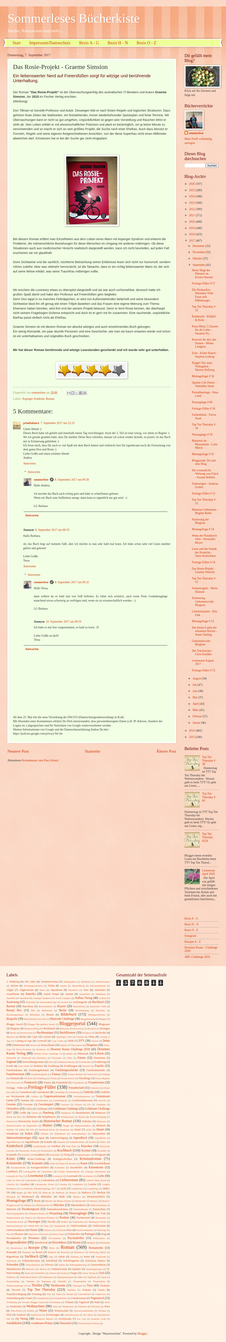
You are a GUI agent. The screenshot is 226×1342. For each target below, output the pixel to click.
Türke (58, 1294)
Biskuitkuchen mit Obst (35, 1019)
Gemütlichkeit (41, 1100)
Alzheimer (99, 989)
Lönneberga (92, 1188)
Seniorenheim (98, 1264)
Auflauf (102, 998)
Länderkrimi (77, 1188)
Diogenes (91, 1045)
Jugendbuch (80, 1137)
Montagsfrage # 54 (203, 529)
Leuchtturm (87, 1176)
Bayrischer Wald (98, 1006)
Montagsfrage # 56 (203, 376)
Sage (51, 1256)
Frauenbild (61, 1082)
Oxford (59, 1230)
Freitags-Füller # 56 (203, 408)
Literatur (63, 1184)
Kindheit (56, 1146)
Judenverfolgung (59, 1137)
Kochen (86, 1150)
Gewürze (65, 1104)
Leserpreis (58, 1176)
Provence (33, 1238)
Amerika (30, 993)
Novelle (51, 1221)
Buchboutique (45, 1032)
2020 (192, 221)
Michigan (10, 1196)
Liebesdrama (48, 1180)
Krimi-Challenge (36, 1158)
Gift (89, 1104)
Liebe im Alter (13, 1180)
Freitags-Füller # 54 (203, 562)
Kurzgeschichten (40, 1167)
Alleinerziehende (98, 985)
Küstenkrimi (96, 1167)
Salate (61, 1256)
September (199, 264)
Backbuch (98, 1002)
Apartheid (24, 998)
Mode (62, 1196)
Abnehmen (86, 981)
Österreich (65, 1323)
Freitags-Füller (42, 1087)
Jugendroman (32, 1141)
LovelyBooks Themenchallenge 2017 (38, 1188)
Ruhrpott (52, 1252)
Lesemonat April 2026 (208, 872)
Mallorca (86, 1192)
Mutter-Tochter (64, 1201)
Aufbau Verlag (83, 998)
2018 (192, 234)
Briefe (13, 1032)
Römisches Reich (97, 1252)
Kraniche (25, 1154)
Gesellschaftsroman (82, 1100)
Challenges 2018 (64, 1037)
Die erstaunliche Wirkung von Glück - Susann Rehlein (205, 474)
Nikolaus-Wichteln (46, 1217)
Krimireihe (14, 1163)
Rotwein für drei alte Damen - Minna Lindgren (204, 343)
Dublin (69, 1053)
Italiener (45, 1133)
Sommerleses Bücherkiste (73, 18)
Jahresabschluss (79, 1133)
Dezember (199, 246)
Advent (14, 985)
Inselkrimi (64, 1129)
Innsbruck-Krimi (47, 1129)
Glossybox (12, 1108)
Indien (22, 1129)
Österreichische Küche (88, 1323)
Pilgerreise (33, 1234)
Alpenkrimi (56, 989)
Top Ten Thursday (41, 1290)
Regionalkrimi (16, 1242)
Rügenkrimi (12, 1256)
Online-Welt (33, 1226)
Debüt (106, 1040)
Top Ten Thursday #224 (207, 837)
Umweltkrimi (84, 1294)
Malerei (73, 1192)
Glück (28, 1108)
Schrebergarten (71, 1260)
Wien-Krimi (16, 1310)
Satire (87, 1256)
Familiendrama (14, 1070)
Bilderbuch (68, 1014)
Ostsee (33, 1230)
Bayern (61, 1006)
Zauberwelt (36, 1314)
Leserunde (72, 1175)
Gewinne (28, 1104)
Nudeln (64, 1221)
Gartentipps (59, 1092)
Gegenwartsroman (54, 1096)
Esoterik (86, 1066)
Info (32, 1129)
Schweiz (49, 1264)
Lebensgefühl (29, 1171)
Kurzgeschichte (18, 1167)
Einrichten (41, 1058)
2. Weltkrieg (13, 981)
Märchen (59, 1205)
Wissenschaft (61, 1310)
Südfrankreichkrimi (29, 1277)
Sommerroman (59, 1269)
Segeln (62, 1264)
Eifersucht (26, 1058)
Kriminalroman (90, 1159)
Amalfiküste (12, 994)
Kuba (62, 1163)
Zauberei (21, 1314)
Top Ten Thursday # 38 (208, 760)
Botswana (64, 1028)
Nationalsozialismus (57, 1209)
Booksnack (49, 1028)
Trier (49, 1294)
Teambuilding (12, 1281)
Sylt (101, 1273)
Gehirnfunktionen (81, 1096)
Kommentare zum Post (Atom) (40, 760)
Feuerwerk (92, 1074)
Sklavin (43, 1269)
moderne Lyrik (98, 1319)
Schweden (12, 1264)
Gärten (34, 1112)
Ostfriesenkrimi (78, 1225)
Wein (55, 1306)
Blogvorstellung (31, 1028)
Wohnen (102, 1310)
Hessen (81, 1117)
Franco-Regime (102, 1078)
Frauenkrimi (78, 1082)
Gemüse (25, 1100)
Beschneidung (82, 1010)
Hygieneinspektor (82, 1125)
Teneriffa (62, 1281)
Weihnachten (35, 1306)
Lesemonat (36, 1176)
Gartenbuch (25, 1092)
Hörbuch (100, 1125)
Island (100, 1129)
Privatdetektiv (13, 1238)
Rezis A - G (89, 42)
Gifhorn (78, 1104)
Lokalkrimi (77, 1184)
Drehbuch (41, 1049)
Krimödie (37, 1163)
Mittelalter (46, 1196)
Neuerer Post (18, 751)
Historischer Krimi (28, 1121)
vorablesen (14, 1323)
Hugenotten (31, 1125)
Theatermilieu (79, 1281)
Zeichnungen (53, 1314)
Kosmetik (11, 1154)
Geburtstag (74, 1092)
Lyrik (63, 1188)
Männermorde (42, 1205)
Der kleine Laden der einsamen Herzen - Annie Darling (204, 631)
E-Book (99, 1053)
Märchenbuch (78, 1205)
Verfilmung (11, 1302)
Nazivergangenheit (15, 1213)
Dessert (33, 1045)
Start (17, 42)
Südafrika (11, 1277)
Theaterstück (99, 1281)
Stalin (27, 1273)
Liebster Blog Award (96, 1180)
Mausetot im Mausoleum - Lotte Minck (204, 444)
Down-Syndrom (23, 1049)
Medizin (101, 1192)
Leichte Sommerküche (69, 1171)
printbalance (31, 423)
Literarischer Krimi (44, 1184)
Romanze (26, 1252)
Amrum (69, 994)
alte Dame (88, 1314)
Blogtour (15, 1028)
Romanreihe (96, 1247)
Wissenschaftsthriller (83, 1310)
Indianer (10, 1129)
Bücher (23, 1036)
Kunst (83, 1163)
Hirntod (10, 1121)
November (199, 252)
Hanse (9, 1117)
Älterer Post (166, 751)
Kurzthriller (76, 1167)
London (92, 1184)
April (196, 703)
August (197, 678)
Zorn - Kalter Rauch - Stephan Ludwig (204, 354)
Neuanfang (55, 1213)
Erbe (50, 1062)
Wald (97, 1302)
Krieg (67, 1154)
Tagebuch (92, 1277)
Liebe (100, 1175)
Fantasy (56, 1074)
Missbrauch (28, 1196)
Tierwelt (15, 1289)
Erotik (9, 1065)
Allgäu (10, 989)
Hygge (66, 1125)
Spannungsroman (94, 1269)
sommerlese (41, 479)
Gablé (12, 1092)
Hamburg (48, 1112)
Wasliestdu (15, 1306)
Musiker (49, 1201)
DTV (81, 1040)
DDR (70, 1040)
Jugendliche (100, 1138)
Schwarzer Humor (95, 1260)
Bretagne (105, 1028)
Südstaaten (48, 1277)
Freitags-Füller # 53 (203, 670)
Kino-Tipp (71, 1146)
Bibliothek (35, 1014)
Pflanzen (18, 1234)
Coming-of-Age (23, 1040)
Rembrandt (104, 1242)
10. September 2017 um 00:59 (63, 621)
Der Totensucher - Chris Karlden (202, 652)
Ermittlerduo (85, 1062)
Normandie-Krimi (14, 1221)
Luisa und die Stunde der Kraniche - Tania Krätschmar (204, 552)
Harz (19, 1117)
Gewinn (11, 1104)
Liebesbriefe (31, 1180)
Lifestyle (10, 1184)
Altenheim (73, 990)
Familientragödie (39, 1074)
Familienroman (15, 1074)
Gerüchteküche (60, 1100)
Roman (50, 398)
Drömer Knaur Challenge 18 (48, 1053)
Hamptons (66, 1112)
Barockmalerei (45, 1006)
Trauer (101, 1289)
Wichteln (95, 1306)
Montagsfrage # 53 (203, 621)
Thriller (36, 1285)
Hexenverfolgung (98, 1117)
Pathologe (101, 1230)
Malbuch (60, 1192)
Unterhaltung (13, 1298)
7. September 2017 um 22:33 (57, 423)
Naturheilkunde (80, 1209)
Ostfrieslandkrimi (15, 1230)
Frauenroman (96, 1082)
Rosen (39, 1252)
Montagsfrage (16, 1201)
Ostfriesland (99, 1225)
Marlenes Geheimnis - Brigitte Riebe (205, 511)
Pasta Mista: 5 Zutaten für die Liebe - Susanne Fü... (205, 330)
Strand (63, 1273)
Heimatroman (67, 1117)
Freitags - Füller (14, 1087)
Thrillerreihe (58, 1285)
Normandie (101, 1217)
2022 (192, 209)
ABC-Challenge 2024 (197, 956)
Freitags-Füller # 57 (203, 283)
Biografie (11, 1018)
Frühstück (95, 1088)
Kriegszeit (100, 1154)
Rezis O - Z (146, 42)
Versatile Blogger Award (33, 1302)
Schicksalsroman (31, 1260)
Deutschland (47, 1045)
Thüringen (77, 1285)
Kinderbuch (14, 1146)
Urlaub (28, 1298)
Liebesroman (69, 1180)
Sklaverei (30, 1269)
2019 (192, 228)
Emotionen (99, 1057)
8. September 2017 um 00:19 (52, 529)
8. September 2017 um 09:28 (72, 479)
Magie (20, 1192)
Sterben (52, 1273)
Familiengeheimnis (39, 1070)
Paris (69, 1230)
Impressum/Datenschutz (49, 42)
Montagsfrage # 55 (203, 454)
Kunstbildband (102, 1163)
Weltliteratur (68, 1306)
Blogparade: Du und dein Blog (204, 462)
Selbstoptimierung (78, 1264)
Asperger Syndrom (33, 398)
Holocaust (101, 1121)
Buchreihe (100, 1032)
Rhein (52, 1248)
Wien (107, 1306)
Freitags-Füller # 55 (203, 493)
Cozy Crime (57, 1041)
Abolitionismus (102, 981)
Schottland (51, 1260)
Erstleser (38, 1065)
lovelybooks (65, 1318)
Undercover (100, 1294)
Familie (99, 1065)
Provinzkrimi (55, 1238)
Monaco (77, 1196)
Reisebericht (41, 1242)
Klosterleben (47, 1150)
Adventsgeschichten (33, 985)
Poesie (45, 1234)
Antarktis (10, 998)
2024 (192, 196)
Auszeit (64, 1002)
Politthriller (74, 1234)
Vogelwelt (84, 1302)
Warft (107, 1302)
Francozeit (15, 1082)
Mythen (27, 1205)
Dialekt (63, 1045)
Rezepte (34, 1248)
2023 (192, 202)
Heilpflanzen (49, 1116)
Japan (41, 1137)
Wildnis (30, 1310)
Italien (28, 1133)
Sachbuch (31, 1256)
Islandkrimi (12, 1133)
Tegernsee (46, 1281)
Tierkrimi (105, 1285)
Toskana (86, 1289)
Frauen (47, 1082)
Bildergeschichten (96, 1014)
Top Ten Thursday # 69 (208, 797)
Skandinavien (13, 1269)
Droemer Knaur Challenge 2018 (70, 1049)
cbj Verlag (21, 1318)
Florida (53, 1078)
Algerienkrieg (78, 985)
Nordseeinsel (83, 1217)
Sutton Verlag (88, 1273)
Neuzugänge (78, 1213)
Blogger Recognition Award (41, 1024)
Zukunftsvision (71, 1314)
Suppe (74, 1273)
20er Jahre (30, 981)
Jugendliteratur (13, 1142)
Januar (197, 722)
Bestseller (100, 1010)
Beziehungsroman (14, 1014)
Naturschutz (99, 1209)
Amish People (51, 994)
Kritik (52, 1163)
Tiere (90, 1285)
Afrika (51, 985)
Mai (195, 697)
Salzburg (74, 1256)
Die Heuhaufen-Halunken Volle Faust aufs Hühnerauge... (202, 295)
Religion (91, 1242)
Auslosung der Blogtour (200, 521)
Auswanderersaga (48, 1002)
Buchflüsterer (68, 1032)
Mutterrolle (80, 1201)
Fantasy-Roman (75, 1074)
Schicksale (11, 1260)
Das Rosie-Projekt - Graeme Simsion (203, 570)
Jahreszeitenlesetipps (18, 1137)
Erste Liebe (23, 1066)
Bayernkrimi (79, 1006)
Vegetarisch (97, 1298)
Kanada (48, 1141)
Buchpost (86, 1032)
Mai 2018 (32, 1192)
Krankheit (39, 1154)
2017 (192, 240)
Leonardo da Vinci (15, 1176)
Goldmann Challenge (65, 1108)
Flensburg (41, 1078)
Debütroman (18, 1045)
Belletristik (47, 1010)
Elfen (69, 1058)
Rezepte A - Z (193, 941)
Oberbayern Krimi (97, 1221)
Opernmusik (60, 1226)
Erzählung (53, 1065)
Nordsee (64, 1217)
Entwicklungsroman (33, 1061)
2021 (192, 215)
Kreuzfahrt (55, 1154)
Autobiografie (80, 1002)
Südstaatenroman (65, 1277)
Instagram (190, 935)
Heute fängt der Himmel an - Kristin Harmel (202, 274)
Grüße (23, 1112)
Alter (86, 989)
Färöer (107, 1088)
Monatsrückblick (96, 1196)
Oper (46, 1226)
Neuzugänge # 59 (202, 434)
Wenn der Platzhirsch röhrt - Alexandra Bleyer (204, 539)
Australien (31, 1002)
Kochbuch (64, 1150)
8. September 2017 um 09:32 (72, 582)
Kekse (103, 1142)
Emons (82, 1057)
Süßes (80, 1277)
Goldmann (41, 1108)
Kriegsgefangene (83, 1154)
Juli (195, 684)
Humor (47, 1125)
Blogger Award (14, 1024)
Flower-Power (67, 1078)
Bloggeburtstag (88, 1019)
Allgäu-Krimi (26, 989)
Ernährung (100, 1061)
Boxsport (91, 1028)
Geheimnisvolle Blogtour (201, 642)
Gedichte (88, 1092)
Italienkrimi (60, 1133)
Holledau (87, 1121)
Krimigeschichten (62, 1158)
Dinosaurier (76, 1045)
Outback (48, 1230)
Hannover (100, 1112)
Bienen (50, 1014)
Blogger (103, 1019)
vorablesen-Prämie (42, 1323)
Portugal (90, 1234)
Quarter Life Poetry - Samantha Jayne (204, 384)
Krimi (10, 1159)
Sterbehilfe (39, 1273)
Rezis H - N (118, 42)
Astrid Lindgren (63, 998)
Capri (35, 1036)
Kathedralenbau (77, 1142)
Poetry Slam (58, 1234)
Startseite (92, 751)
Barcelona (28, 1006)
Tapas (103, 1277)
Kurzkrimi (60, 1167)
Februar (197, 716)
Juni (195, 691)
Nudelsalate (78, 1221)
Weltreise (82, 1306)
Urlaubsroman (78, 1298)
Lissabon (24, 1184)
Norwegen (34, 1221)
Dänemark (82, 1053)
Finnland (14, 1078)
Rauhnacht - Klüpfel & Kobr (204, 318)
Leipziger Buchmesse (95, 1171)
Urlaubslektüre (60, 1298)
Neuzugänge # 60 (202, 402)
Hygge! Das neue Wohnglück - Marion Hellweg (203, 366)
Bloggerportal (72, 1023)
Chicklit (80, 1037)
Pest (8, 1234)
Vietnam (69, 1302)
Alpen (42, 990)
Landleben (11, 1171)
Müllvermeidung (98, 1205)
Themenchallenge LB (16, 1285)
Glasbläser (101, 1104)
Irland (77, 1129)
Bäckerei (10, 1037)
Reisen (77, 1242)
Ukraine (69, 1294)
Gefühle (34, 1096)
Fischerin (28, 1078)
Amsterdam (84, 994)
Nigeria (28, 1217)
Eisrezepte (57, 1058)
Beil (33, 1010)
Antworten (29, 463)
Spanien (76, 1269)
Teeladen (30, 1281)
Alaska (63, 985)
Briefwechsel (26, 1032)
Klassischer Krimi (27, 1150)
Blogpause (104, 1024)
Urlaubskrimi (43, 1298)
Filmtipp (106, 1074)
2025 (192, 190)
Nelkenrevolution (37, 1213)
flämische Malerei (44, 1319)
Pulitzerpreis (99, 1238)
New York (100, 1213)
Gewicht (102, 1100)
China (91, 1036)
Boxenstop (78, 1028)
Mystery (94, 1201)
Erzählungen (70, 1065)
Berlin (62, 1010)
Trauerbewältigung (16, 1294)
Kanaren (61, 1142)
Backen (10, 1006)
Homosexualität (13, 1125)
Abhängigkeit (69, 981)
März (196, 710)
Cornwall (42, 1040)
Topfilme (71, 1290)
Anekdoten (100, 994)
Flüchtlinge (85, 1078)
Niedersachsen (13, 1217)
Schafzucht (101, 1256)
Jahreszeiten (98, 1133)
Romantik (11, 1252)
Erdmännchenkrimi (66, 1062)
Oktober (198, 258)
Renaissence (16, 1248)
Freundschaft (76, 1087)
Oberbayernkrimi (14, 1226)
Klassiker (86, 1146)
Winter (43, 1310)
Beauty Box (14, 1010)
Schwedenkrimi (32, 1264)
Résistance (79, 1252)
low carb (81, 1319)
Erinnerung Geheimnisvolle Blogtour (202, 601)
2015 (192, 737)
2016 (192, 730)
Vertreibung (54, 1302)
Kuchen (72, 1163)
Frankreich (30, 1082)
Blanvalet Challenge (62, 1018)
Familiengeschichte (66, 1070)
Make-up (46, 1192)
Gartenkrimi (42, 1092)
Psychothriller (76, 1238)
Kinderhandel (40, 1146)
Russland (65, 1252)
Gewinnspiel (46, 1104)
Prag (103, 1234)
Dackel (95, 1041)
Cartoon (47, 1036)
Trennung (36, 1294)
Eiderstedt (11, 1058)
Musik (37, 1200)
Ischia (89, 1129)
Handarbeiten (83, 1112)
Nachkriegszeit (30, 1209)
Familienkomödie (95, 1070)
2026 (192, 183)
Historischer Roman (57, 1121)
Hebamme (31, 1116)
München (11, 1209)
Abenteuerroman (49, 981)
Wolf (9, 1314)
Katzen (92, 1142)
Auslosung (12, 1002)
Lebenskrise (47, 1171)
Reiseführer (59, 1242)
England (11, 1061)
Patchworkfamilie (84, 1230)
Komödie (101, 1150)
